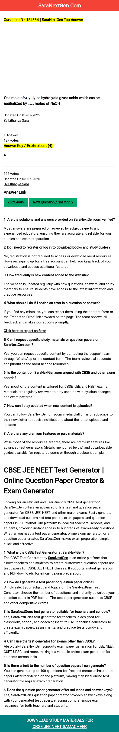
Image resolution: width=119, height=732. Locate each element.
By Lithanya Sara (16, 120)
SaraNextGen (58, 558)
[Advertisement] (59, 59)
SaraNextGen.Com (59, 6)
